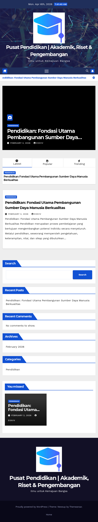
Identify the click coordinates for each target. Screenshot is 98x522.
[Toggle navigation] (46, 71)
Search (10, 263)
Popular (47, 162)
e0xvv (38, 143)
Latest (17, 162)
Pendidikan (13, 125)
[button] (87, 70)
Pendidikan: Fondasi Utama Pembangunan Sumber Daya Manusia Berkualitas (42, 137)
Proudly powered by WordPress (32, 507)
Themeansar (75, 507)
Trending (79, 162)
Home (49, 514)
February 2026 (15, 346)
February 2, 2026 (20, 143)
